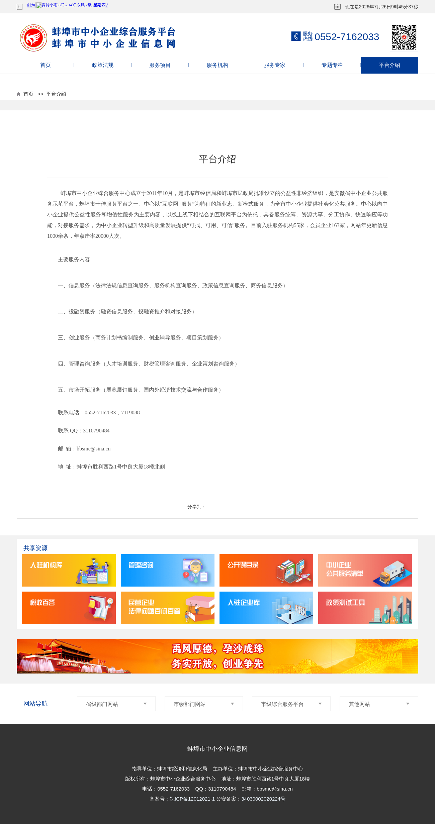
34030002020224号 (263, 799)
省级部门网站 (116, 704)
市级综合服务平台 (291, 704)
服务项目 (160, 65)
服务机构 (217, 65)
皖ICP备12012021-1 (193, 799)
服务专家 (274, 65)
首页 (45, 65)
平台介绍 (389, 65)
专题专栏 (332, 65)
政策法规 (102, 65)
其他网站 (379, 704)
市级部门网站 (204, 704)
